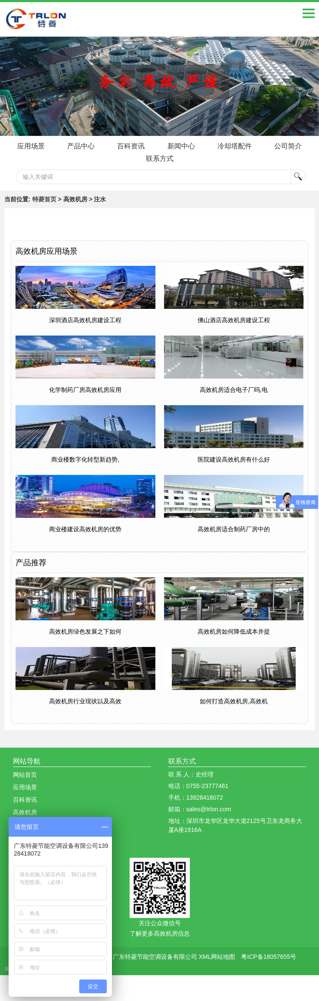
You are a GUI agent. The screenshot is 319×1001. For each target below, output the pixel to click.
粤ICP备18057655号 (268, 956)
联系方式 (159, 158)
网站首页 (25, 774)
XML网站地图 (217, 956)
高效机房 (25, 812)
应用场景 (29, 146)
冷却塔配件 (235, 146)
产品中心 (80, 146)
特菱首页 (44, 199)
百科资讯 (131, 146)
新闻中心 (181, 146)
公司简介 (290, 146)
